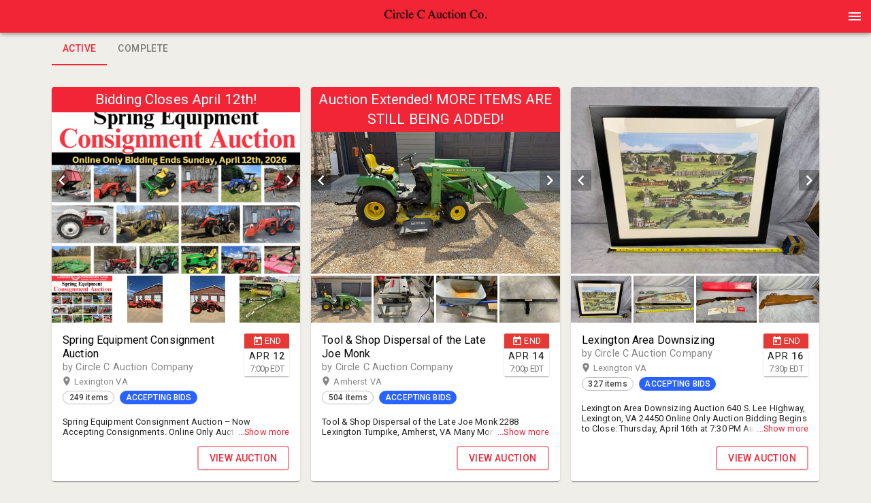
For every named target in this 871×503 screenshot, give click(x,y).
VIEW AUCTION (244, 458)
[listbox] (176, 180)
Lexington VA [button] (114, 382)
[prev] (62, 180)
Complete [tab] (143, 49)
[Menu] (854, 16)
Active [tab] (79, 49)
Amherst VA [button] (370, 382)
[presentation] (435, 16)
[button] (435, 21)
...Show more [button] (264, 432)
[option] (176, 180)
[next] (290, 180)
